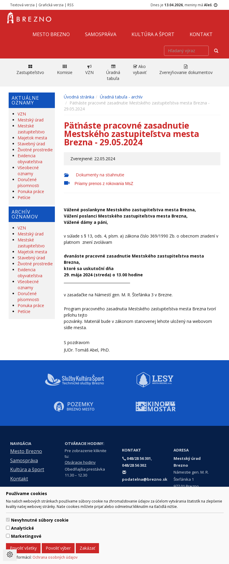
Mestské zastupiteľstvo (31, 129)
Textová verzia (22, 4)
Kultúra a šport (152, 34)
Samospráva (100, 34)
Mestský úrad (31, 120)
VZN (22, 114)
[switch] (8, 520)
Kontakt (201, 34)
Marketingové (26, 536)
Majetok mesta (32, 138)
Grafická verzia (51, 4)
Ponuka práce (31, 191)
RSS (70, 4)
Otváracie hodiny (80, 462)
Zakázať (87, 548)
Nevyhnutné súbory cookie (40, 520)
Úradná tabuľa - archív (121, 97)
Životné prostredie (35, 149)
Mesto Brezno (51, 34)
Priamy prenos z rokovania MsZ (104, 183)
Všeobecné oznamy (28, 170)
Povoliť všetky (23, 548)
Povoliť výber (58, 548)
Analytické (22, 528)
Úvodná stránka (79, 97)
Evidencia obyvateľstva (30, 158)
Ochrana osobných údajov (55, 557)
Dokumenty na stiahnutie (99, 175)
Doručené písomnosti (28, 182)
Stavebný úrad (31, 144)
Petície (24, 197)
